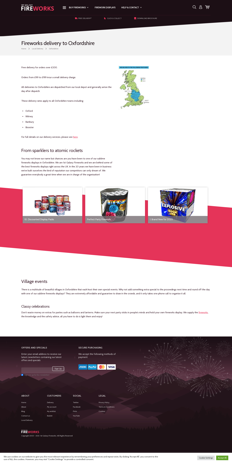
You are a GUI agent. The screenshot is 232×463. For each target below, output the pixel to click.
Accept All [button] (222, 458)
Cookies (102, 411)
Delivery (50, 402)
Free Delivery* (83, 18)
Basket (49, 416)
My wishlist (51, 411)
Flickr (75, 411)
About (23, 407)
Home (23, 48)
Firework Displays (105, 7)
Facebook (76, 407)
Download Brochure (145, 18)
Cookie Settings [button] (206, 458)
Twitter (76, 402)
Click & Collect (113, 18)
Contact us (25, 416)
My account (51, 407)
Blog (23, 411)
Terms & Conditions (106, 407)
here (75, 137)
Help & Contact (131, 7)
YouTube (76, 416)
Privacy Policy (104, 402)
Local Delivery (37, 48)
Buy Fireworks (79, 7)
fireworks (203, 312)
